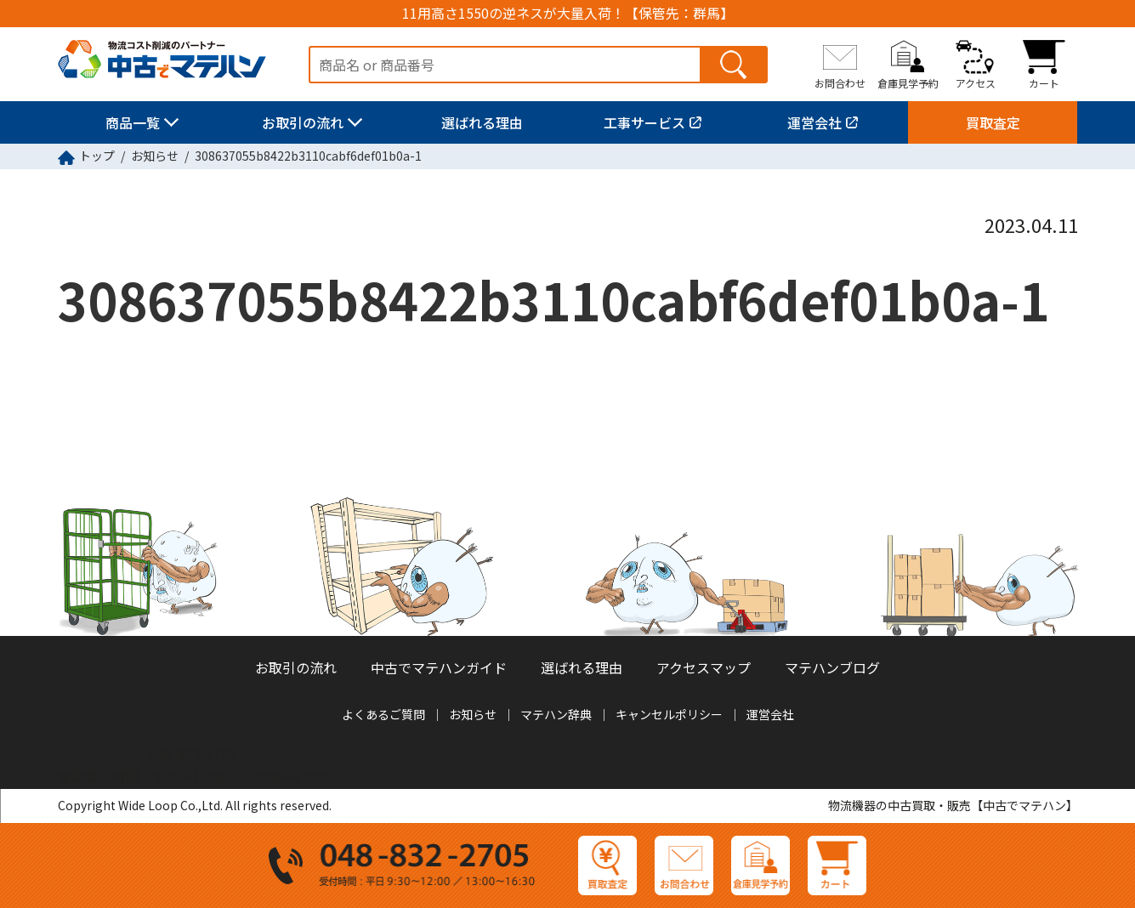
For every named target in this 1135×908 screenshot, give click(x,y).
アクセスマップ (703, 667)
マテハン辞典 (556, 714)
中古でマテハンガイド (439, 667)
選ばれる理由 (482, 122)
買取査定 (993, 122)
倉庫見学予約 (908, 82)
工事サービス (644, 122)
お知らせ (155, 155)
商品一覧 (132, 122)
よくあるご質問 (383, 714)
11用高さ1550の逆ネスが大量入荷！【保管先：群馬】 (568, 13)
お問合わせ (839, 82)
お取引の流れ (302, 122)
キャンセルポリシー (669, 714)
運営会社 (814, 122)
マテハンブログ (832, 667)
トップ (97, 155)
